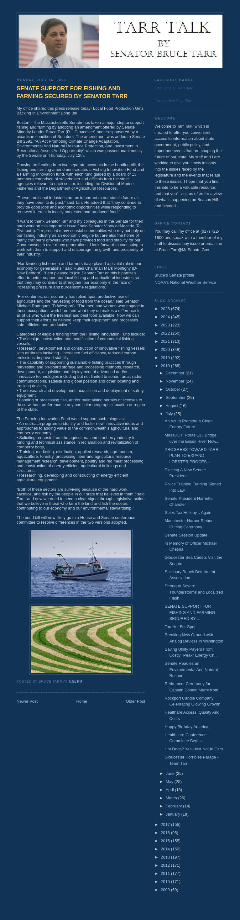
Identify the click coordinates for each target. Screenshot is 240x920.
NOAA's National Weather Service (185, 282)
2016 (166, 832)
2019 (166, 357)
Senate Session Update (185, 535)
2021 (166, 341)
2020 (166, 349)
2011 (166, 873)
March (172, 798)
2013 (166, 857)
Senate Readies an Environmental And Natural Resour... (191, 669)
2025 (166, 308)
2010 (166, 881)
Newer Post (27, 701)
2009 (166, 889)
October (173, 389)
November (176, 381)
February (174, 806)
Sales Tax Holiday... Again (187, 512)
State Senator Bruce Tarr (173, 88)
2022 (166, 333)
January (173, 814)
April (170, 789)
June (171, 773)
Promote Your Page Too (172, 101)
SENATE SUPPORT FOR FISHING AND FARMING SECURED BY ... (189, 612)
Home (81, 701)
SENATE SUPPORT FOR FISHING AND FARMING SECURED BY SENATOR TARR (72, 92)
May (170, 781)
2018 (166, 365)
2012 (166, 865)
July (170, 413)
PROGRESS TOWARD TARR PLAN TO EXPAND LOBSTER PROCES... (191, 455)
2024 (166, 317)
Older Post (135, 701)
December (176, 373)
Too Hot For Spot (179, 626)
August (173, 405)
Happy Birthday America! (186, 726)
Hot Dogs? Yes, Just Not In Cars (193, 749)
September (176, 397)
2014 (166, 849)
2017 (166, 824)
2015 (166, 840)
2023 (166, 325)
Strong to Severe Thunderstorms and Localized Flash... (193, 592)
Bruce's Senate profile (174, 275)
